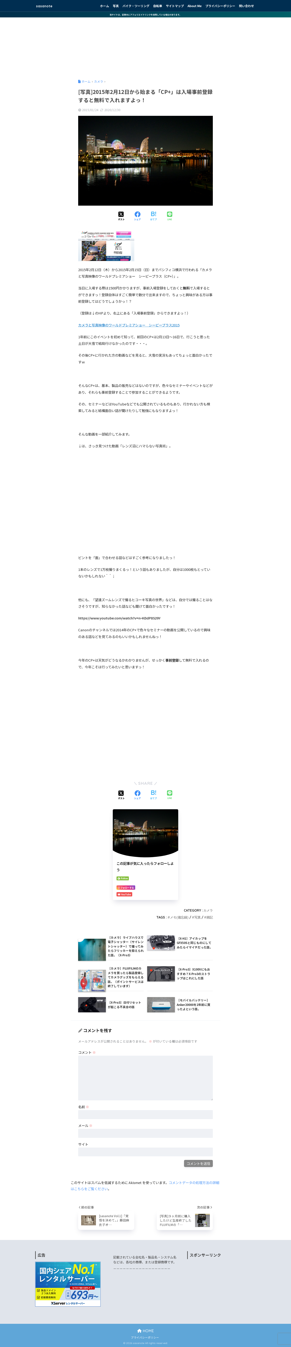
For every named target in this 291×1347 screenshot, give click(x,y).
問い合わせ (246, 6)
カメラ (208, 910)
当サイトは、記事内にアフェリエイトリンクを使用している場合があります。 (145, 14)
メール (85, 1125)
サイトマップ (175, 6)
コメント (87, 1052)
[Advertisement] (145, 45)
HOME (145, 1330)
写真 (116, 6)
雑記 (209, 917)
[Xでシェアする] (121, 216)
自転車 (157, 6)
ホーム (104, 6)
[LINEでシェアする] (169, 216)
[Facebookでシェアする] (137, 216)
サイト (83, 1144)
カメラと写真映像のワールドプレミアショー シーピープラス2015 (129, 325)
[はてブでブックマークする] (153, 216)
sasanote (46, 5)
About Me (195, 6)
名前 (83, 1106)
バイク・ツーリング (135, 6)
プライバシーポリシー (220, 6)
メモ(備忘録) (179, 917)
